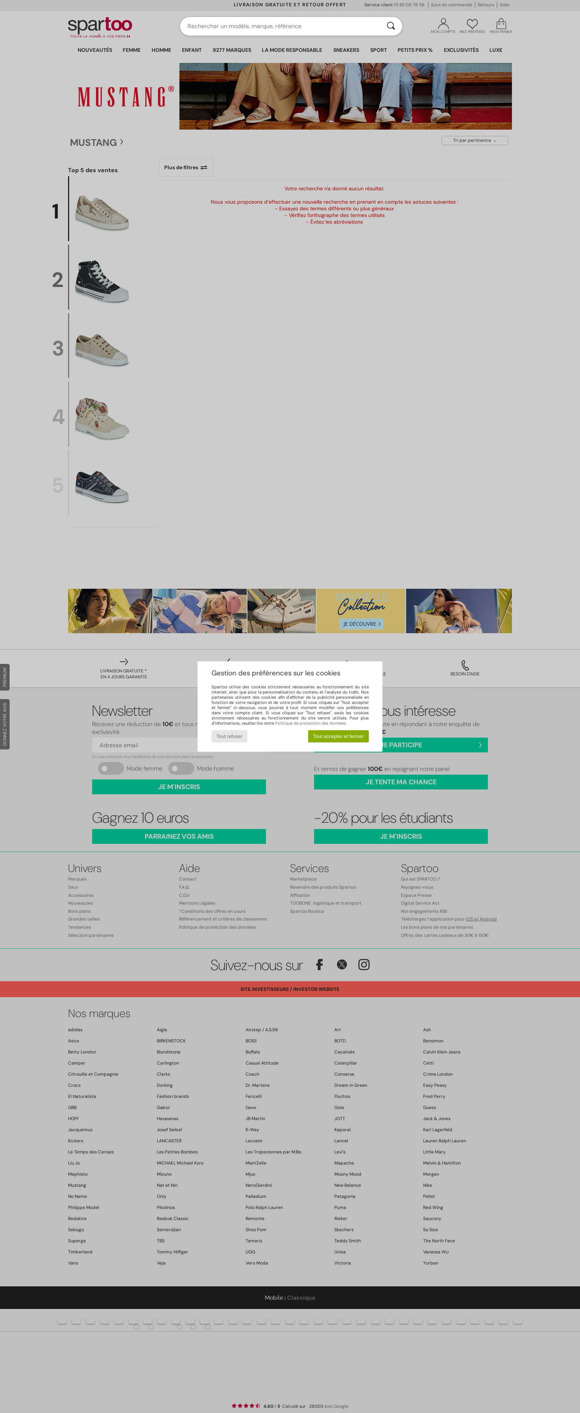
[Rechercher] (391, 26)
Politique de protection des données (310, 723)
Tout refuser (229, 736)
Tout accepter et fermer (338, 736)
